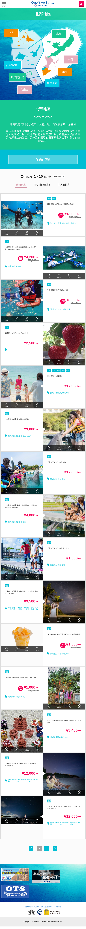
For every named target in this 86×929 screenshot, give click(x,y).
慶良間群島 (17, 77)
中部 (70, 59)
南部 (65, 72)
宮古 (11, 32)
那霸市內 (52, 83)
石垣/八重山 (13, 65)
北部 (58, 33)
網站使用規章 (46, 909)
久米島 (25, 89)
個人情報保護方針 (32, 909)
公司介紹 (57, 909)
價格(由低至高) (42, 186)
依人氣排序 (64, 186)
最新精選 (21, 186)
